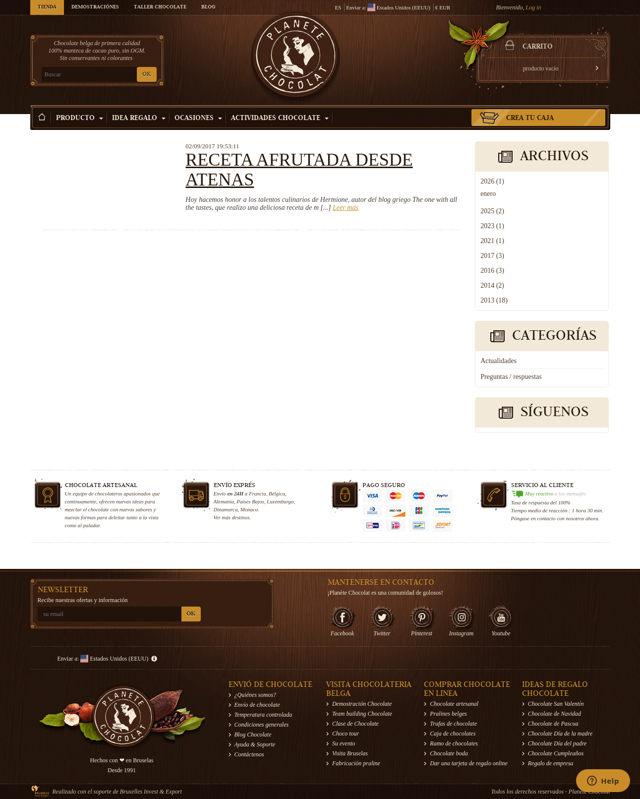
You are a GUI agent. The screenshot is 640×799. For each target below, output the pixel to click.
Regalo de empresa (551, 763)
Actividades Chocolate (280, 118)
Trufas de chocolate (453, 723)
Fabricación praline (356, 763)
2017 (492, 255)
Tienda (47, 7)
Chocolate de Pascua (553, 723)
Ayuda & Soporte (255, 744)
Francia (257, 493)
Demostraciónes (95, 7)
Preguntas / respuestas (511, 376)
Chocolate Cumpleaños (555, 753)
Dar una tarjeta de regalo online (469, 763)
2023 (492, 226)
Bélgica (277, 493)
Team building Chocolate (362, 713)
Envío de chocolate (257, 704)
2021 (492, 241)
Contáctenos (249, 754)
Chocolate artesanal (454, 703)
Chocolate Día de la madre (560, 733)
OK (146, 74)
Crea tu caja (530, 118)
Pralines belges (448, 713)
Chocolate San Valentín (556, 703)
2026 (492, 181)
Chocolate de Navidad (554, 713)
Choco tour (345, 733)
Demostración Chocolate (362, 703)
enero (488, 193)
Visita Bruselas (350, 753)
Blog (208, 7)
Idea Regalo (139, 118)
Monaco (249, 509)
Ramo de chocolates (454, 743)
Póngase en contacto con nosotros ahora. (555, 518)
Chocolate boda (448, 753)
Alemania (224, 501)
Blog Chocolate (253, 734)
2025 (492, 211)
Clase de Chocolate (355, 723)
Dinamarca (226, 509)
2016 (492, 270)
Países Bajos (250, 501)
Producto (79, 118)
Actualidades (498, 361)
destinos (240, 517)
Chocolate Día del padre (557, 743)
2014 (492, 285)
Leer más (345, 207)
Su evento (343, 743)
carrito (538, 47)
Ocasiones (198, 118)
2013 (494, 300)
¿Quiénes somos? (255, 694)
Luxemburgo (280, 501)
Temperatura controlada (263, 714)
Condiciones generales (261, 724)
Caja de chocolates (452, 733)
